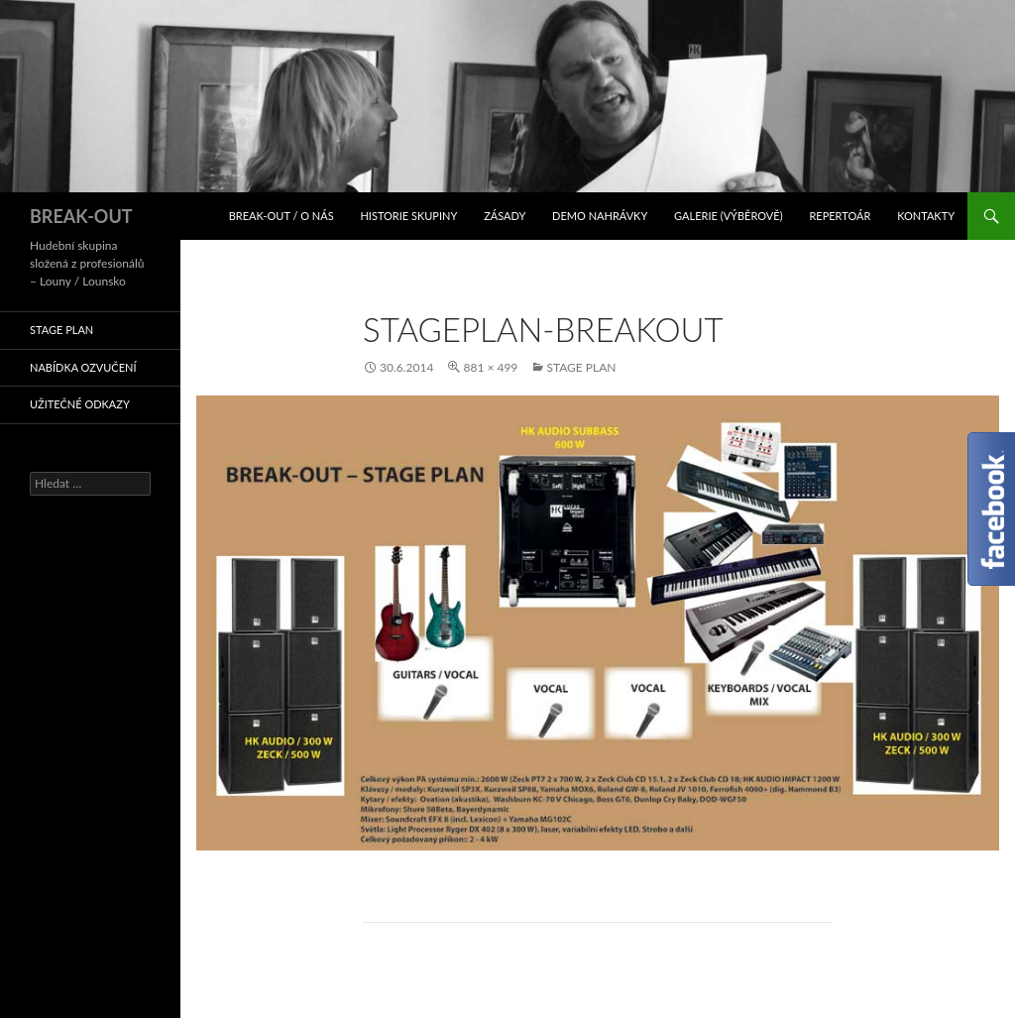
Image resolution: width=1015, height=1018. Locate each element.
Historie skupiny (408, 215)
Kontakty (926, 215)
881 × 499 (490, 367)
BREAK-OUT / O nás (281, 215)
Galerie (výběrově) (728, 215)
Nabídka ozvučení (83, 367)
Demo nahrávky (599, 215)
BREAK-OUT (81, 216)
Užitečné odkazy (80, 403)
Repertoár (839, 215)
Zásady (504, 215)
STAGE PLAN (581, 367)
